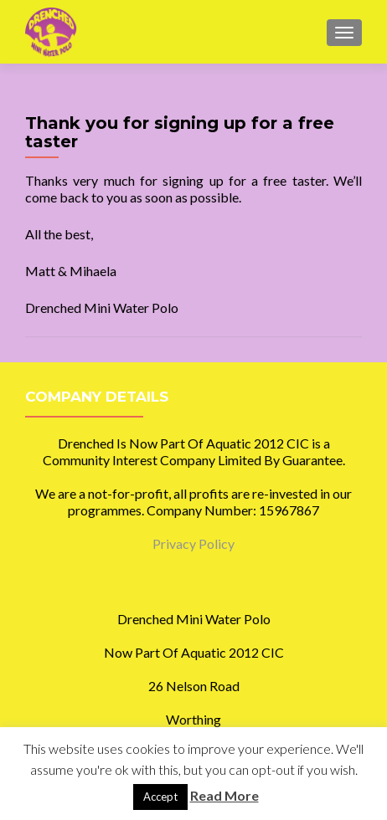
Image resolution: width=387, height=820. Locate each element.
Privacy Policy (193, 543)
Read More (224, 795)
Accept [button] (160, 796)
